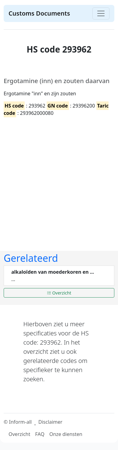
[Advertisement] (57, 179)
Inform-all (20, 422)
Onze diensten (65, 434)
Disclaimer (50, 422)
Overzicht (59, 293)
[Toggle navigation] (100, 13)
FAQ (39, 434)
